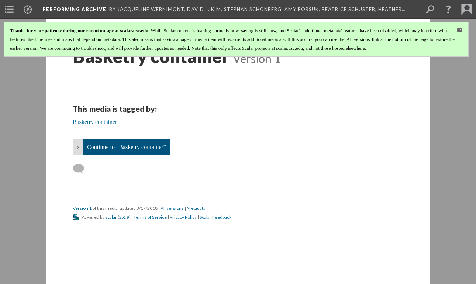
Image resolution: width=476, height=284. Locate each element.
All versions (172, 208)
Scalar (111, 217)
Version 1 (82, 208)
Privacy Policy (183, 217)
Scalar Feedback (215, 217)
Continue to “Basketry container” (126, 147)
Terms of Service (150, 217)
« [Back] (77, 147)
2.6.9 (124, 217)
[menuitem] (9, 9)
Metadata (196, 208)
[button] (448, 9)
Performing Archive (74, 9)
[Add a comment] (82, 169)
